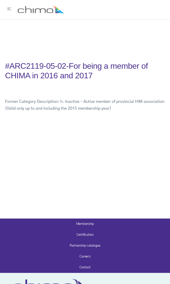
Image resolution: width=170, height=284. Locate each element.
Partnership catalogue (85, 245)
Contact (85, 267)
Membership (85, 224)
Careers (84, 256)
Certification (85, 234)
